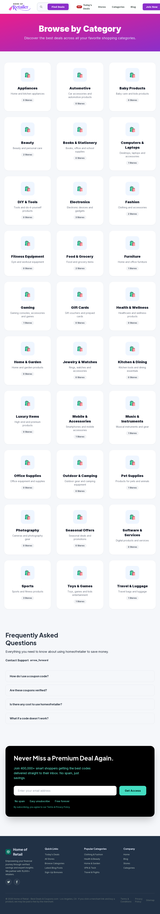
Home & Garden (92, 863)
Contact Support (26, 660)
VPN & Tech (90, 868)
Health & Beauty (92, 859)
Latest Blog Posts (54, 868)
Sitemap (150, 900)
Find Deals (58, 6)
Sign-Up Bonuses (54, 872)
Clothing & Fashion (93, 854)
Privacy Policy (138, 900)
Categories (118, 6)
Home (126, 854)
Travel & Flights (92, 872)
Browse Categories (54, 863)
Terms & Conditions (126, 900)
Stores (102, 6)
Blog (133, 6)
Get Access (133, 790)
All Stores (49, 859)
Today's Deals (84, 7)
